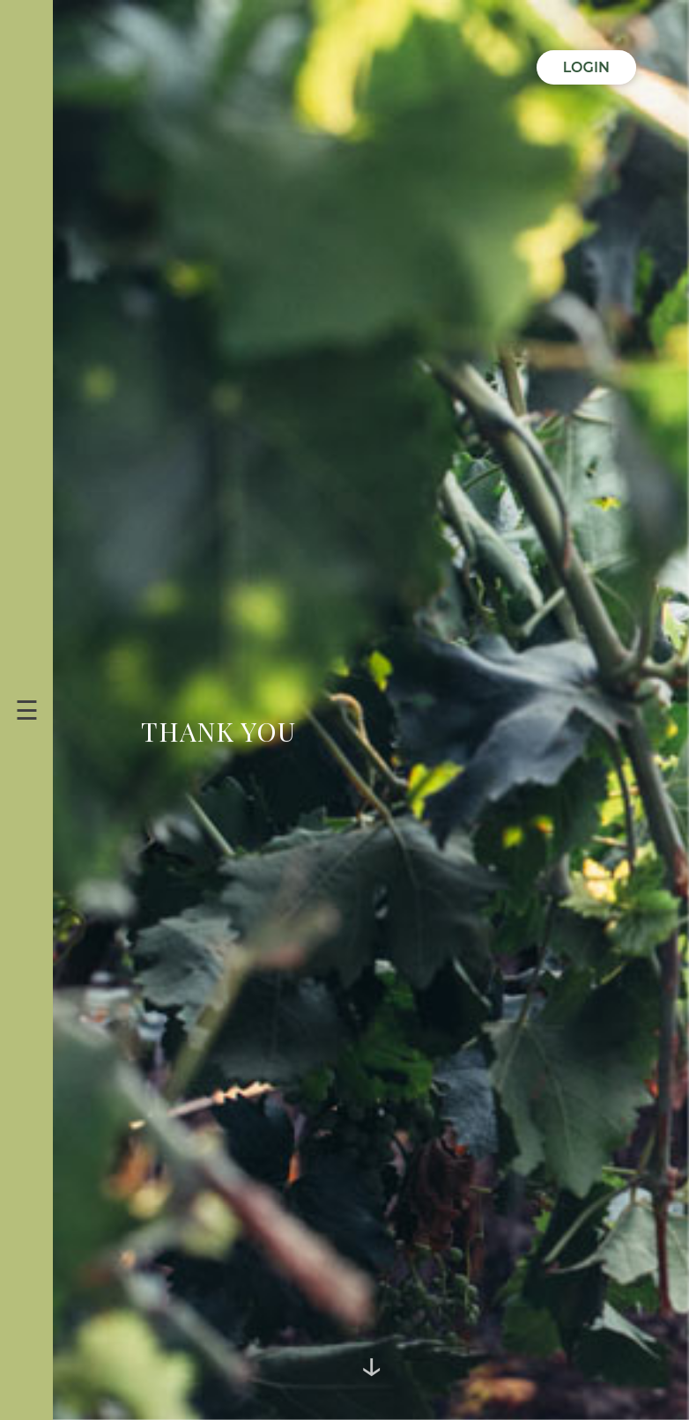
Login (586, 67)
